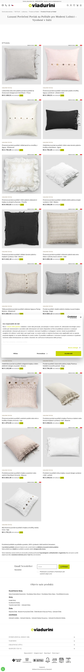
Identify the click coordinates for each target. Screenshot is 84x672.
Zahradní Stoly (26, 605)
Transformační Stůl (14, 605)
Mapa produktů (28, 653)
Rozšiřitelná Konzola (62, 594)
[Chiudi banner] (80, 317)
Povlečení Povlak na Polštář (48, 11)
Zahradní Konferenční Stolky (57, 618)
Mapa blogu (47, 653)
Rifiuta (15, 353)
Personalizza (42, 353)
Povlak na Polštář (34, 11)
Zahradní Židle (57, 611)
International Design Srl (42, 637)
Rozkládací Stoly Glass (48, 594)
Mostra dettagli (73, 347)
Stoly (11, 597)
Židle (11, 608)
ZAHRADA (13, 615)
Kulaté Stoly (12, 600)
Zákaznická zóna (42, 645)
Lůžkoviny (24, 11)
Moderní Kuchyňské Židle (25, 611)
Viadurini (42, 641)
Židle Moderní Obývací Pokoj (43, 611)
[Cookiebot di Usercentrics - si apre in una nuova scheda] (69, 317)
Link (50, 574)
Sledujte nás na (42, 648)
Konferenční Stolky (14, 602)
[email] (47, 566)
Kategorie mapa (38, 653)
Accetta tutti (68, 353)
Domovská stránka (7, 11)
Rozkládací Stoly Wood (34, 594)
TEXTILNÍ (17, 11)
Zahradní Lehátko (14, 618)
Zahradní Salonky (25, 618)
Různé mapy (55, 653)
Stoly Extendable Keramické (17, 594)
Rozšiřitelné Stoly (16, 591)
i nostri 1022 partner (13, 326)
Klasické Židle (13, 611)
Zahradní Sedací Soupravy (40, 618)
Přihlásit (64, 566)
